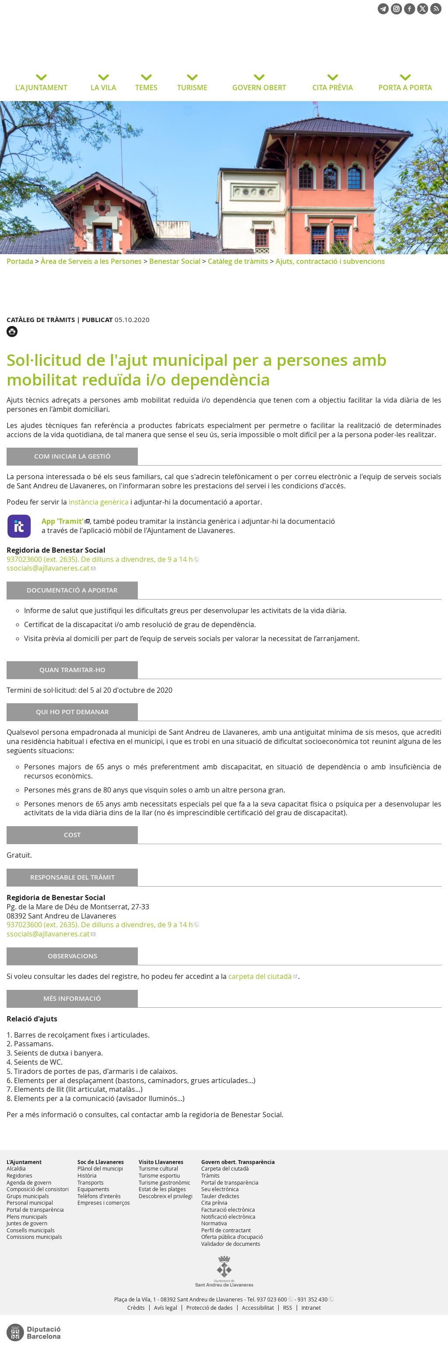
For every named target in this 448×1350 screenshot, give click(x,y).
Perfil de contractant (226, 1230)
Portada (20, 261)
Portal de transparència (35, 1209)
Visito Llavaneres (161, 1162)
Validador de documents (230, 1243)
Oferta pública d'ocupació (232, 1236)
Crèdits (136, 1307)
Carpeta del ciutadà (225, 1168)
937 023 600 (272, 1299)
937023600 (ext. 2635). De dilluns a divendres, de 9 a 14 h (100, 559)
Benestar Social (174, 261)
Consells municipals (31, 1230)
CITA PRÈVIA (332, 87)
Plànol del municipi (100, 1168)
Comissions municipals (34, 1236)
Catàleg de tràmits (238, 261)
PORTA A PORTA (405, 87)
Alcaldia (16, 1168)
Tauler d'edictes (220, 1195)
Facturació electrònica (228, 1209)
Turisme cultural (158, 1168)
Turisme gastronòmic (164, 1182)
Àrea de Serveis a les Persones (91, 261)
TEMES (146, 87)
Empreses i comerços (103, 1202)
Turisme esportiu (159, 1175)
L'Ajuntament (24, 1162)
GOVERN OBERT (259, 87)
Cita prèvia (214, 1202)
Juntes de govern (27, 1223)
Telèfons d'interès (99, 1195)
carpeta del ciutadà (260, 976)
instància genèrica (99, 502)
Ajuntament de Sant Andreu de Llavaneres (76, 49)
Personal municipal (30, 1202)
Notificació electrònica (228, 1216)
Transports (90, 1182)
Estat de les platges (162, 1188)
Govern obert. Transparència (238, 1162)
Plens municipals (27, 1216)
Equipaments (93, 1188)
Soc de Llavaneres (100, 1162)
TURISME (192, 87)
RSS (287, 1307)
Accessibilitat (258, 1307)
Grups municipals (28, 1195)
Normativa (214, 1223)
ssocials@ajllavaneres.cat (48, 568)
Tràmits (210, 1175)
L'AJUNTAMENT (41, 87)
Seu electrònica (220, 1188)
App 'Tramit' (63, 521)
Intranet (311, 1307)
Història (87, 1175)
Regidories (19, 1175)
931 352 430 (313, 1299)
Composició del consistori (38, 1188)
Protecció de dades (209, 1307)
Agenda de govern (29, 1182)
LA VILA (103, 87)
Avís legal (165, 1307)
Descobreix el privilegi (165, 1195)
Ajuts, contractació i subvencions (330, 261)
